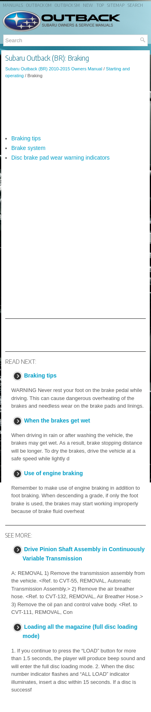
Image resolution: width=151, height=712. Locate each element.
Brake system (28, 148)
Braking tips (26, 138)
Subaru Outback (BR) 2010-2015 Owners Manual (53, 68)
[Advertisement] (75, 106)
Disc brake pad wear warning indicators (60, 157)
